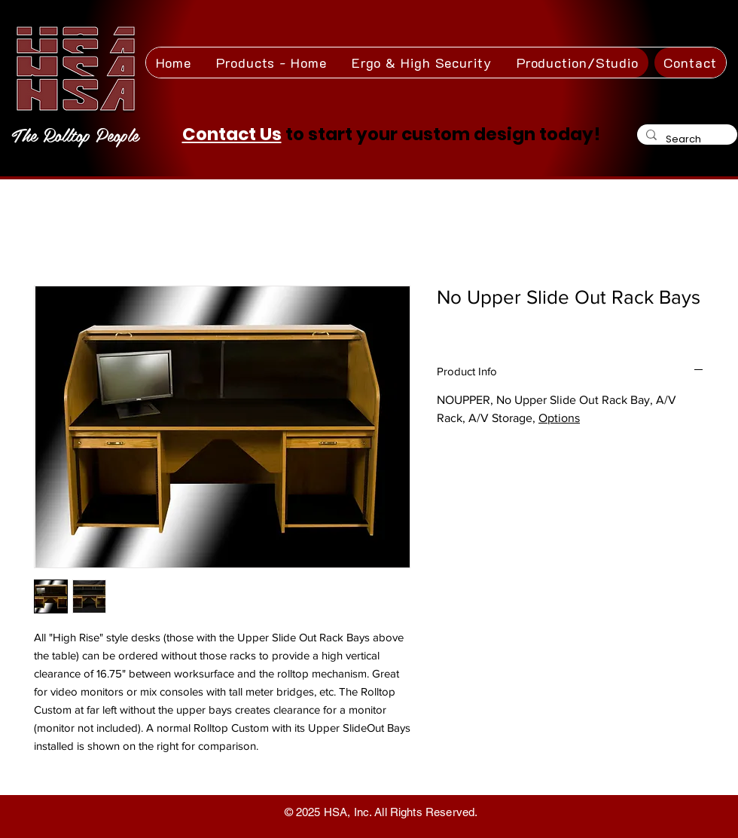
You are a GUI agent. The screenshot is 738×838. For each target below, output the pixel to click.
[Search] (686, 139)
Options (559, 417)
